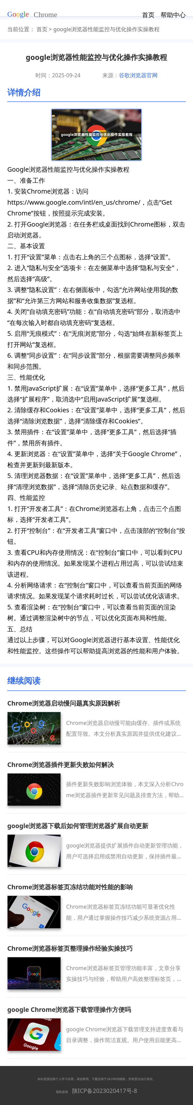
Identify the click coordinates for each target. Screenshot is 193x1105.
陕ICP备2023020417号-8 (104, 1091)
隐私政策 (62, 1092)
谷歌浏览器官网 (138, 75)
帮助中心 (173, 14)
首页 (148, 14)
